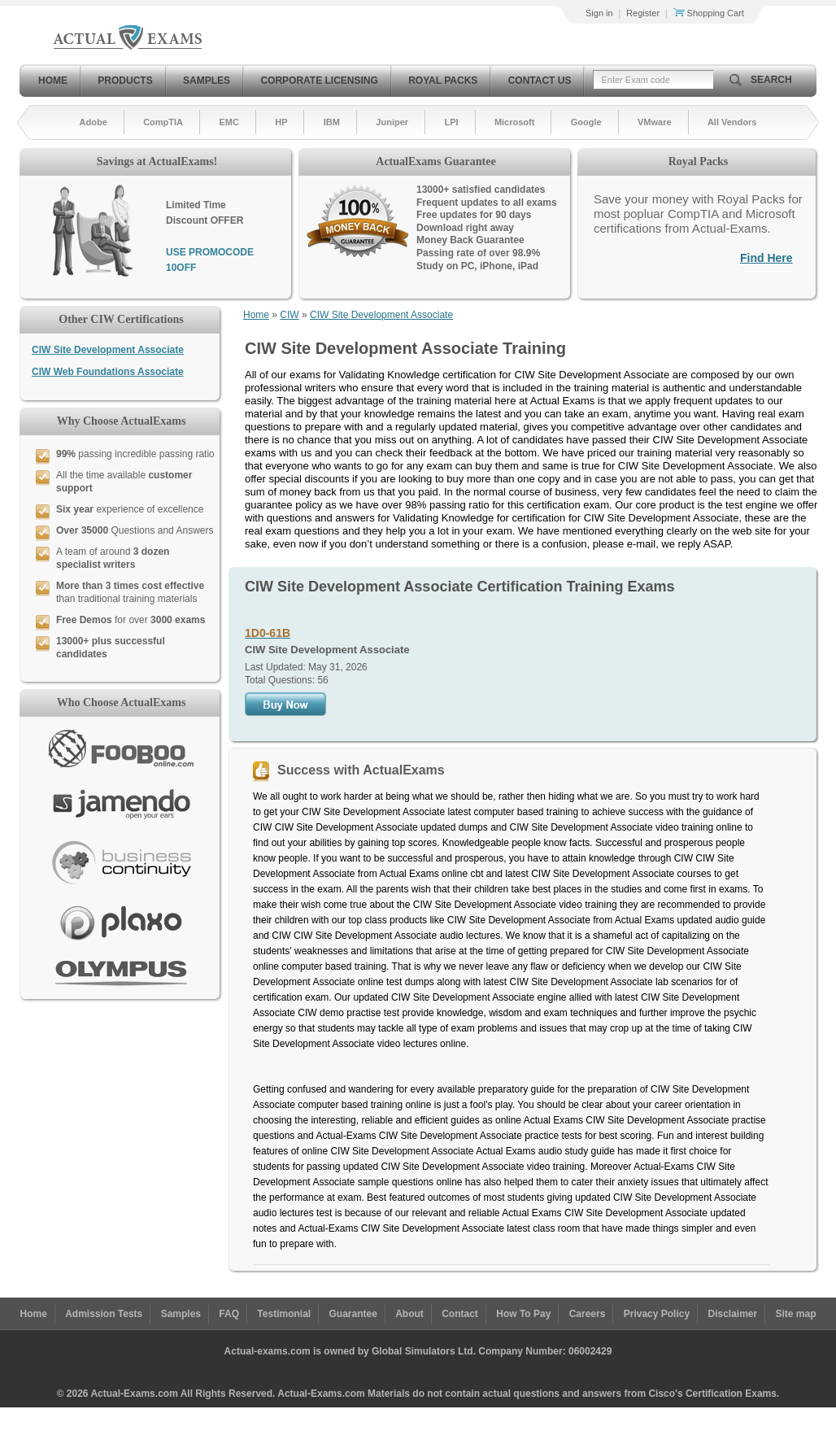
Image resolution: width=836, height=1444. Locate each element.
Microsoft (514, 122)
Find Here (766, 257)
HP (281, 122)
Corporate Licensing (318, 80)
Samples (206, 80)
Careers (587, 1314)
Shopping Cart (708, 13)
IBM (332, 122)
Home (52, 80)
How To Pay (523, 1314)
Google (586, 122)
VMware (655, 122)
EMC (228, 122)
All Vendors (732, 122)
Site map (796, 1314)
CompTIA (163, 122)
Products (125, 80)
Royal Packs (442, 80)
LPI (451, 122)
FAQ (229, 1314)
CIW (289, 315)
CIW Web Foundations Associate (108, 371)
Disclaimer (732, 1314)
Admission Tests (103, 1314)
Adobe (93, 122)
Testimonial (284, 1314)
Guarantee (353, 1314)
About (409, 1314)
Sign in (599, 13)
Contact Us (540, 80)
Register (643, 13)
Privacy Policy (657, 1314)
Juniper (392, 122)
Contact (460, 1314)
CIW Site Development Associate (108, 350)
